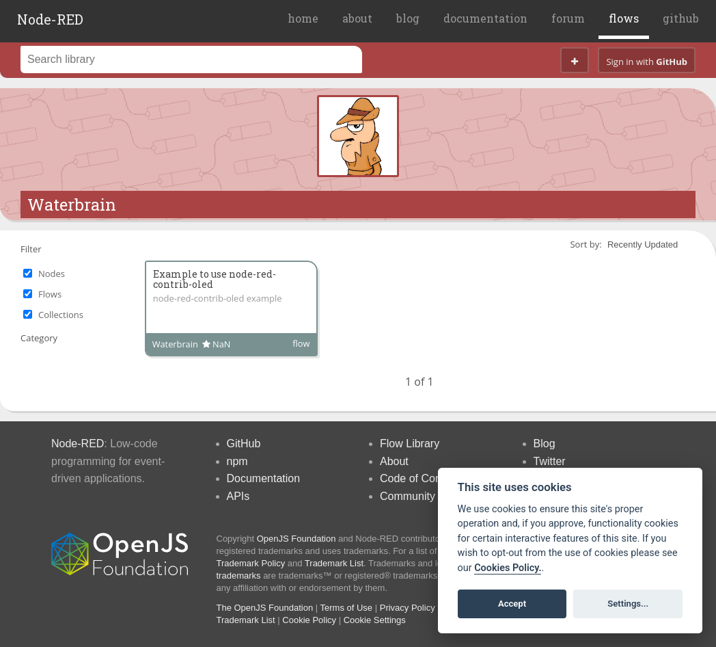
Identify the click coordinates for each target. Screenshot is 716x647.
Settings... (627, 603)
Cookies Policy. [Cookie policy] (507, 568)
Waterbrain (71, 204)
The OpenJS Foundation (265, 608)
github (681, 18)
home (303, 18)
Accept (512, 603)
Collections (60, 314)
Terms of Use (346, 608)
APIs (238, 496)
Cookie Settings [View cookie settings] (375, 620)
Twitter (550, 461)
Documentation (264, 478)
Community (407, 496)
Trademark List (334, 563)
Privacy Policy (407, 608)
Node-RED (50, 19)
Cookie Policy (309, 620)
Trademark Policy (251, 563)
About (394, 461)
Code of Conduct (421, 478)
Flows (49, 294)
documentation (485, 18)
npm (237, 461)
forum (568, 18)
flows (624, 18)
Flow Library (409, 443)
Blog (544, 443)
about (357, 18)
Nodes (51, 273)
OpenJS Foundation (296, 538)
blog (407, 18)
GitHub (244, 443)
